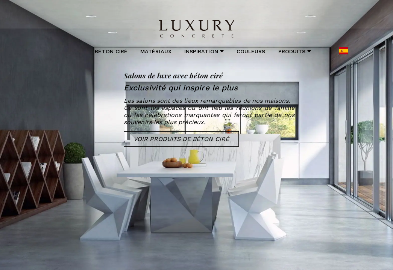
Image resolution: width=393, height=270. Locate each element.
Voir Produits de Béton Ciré (181, 138)
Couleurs (251, 51)
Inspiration (204, 51)
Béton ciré (111, 51)
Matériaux (155, 51)
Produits (294, 51)
